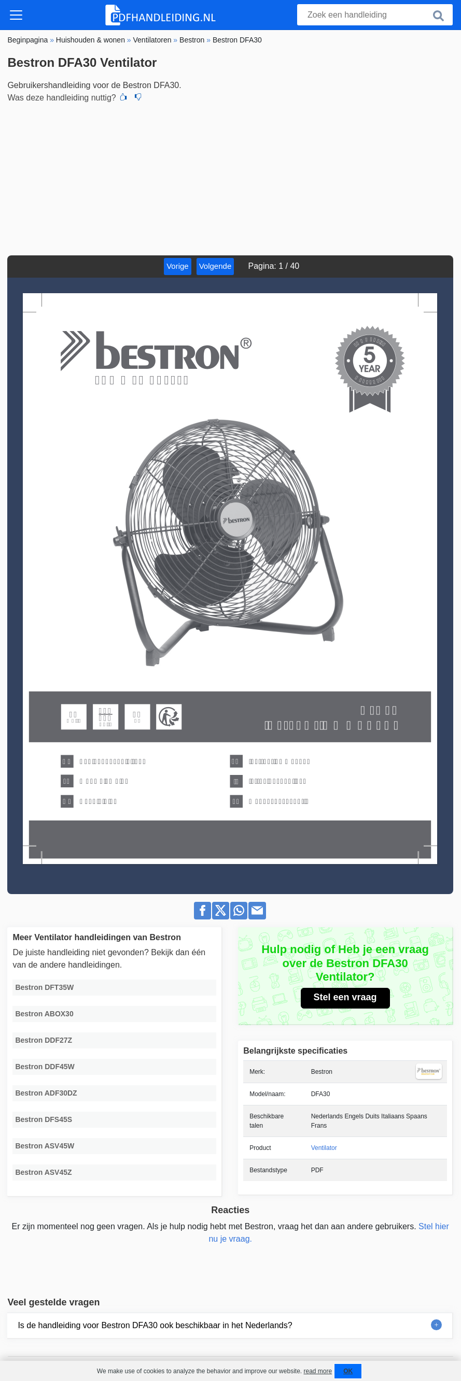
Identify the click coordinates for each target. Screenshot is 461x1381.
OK (348, 1371)
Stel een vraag (345, 997)
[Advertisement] (230, 177)
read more (317, 1371)
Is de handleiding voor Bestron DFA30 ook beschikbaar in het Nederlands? (155, 1325)
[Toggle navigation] (16, 15)
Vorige (177, 266)
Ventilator (324, 1148)
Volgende (215, 266)
